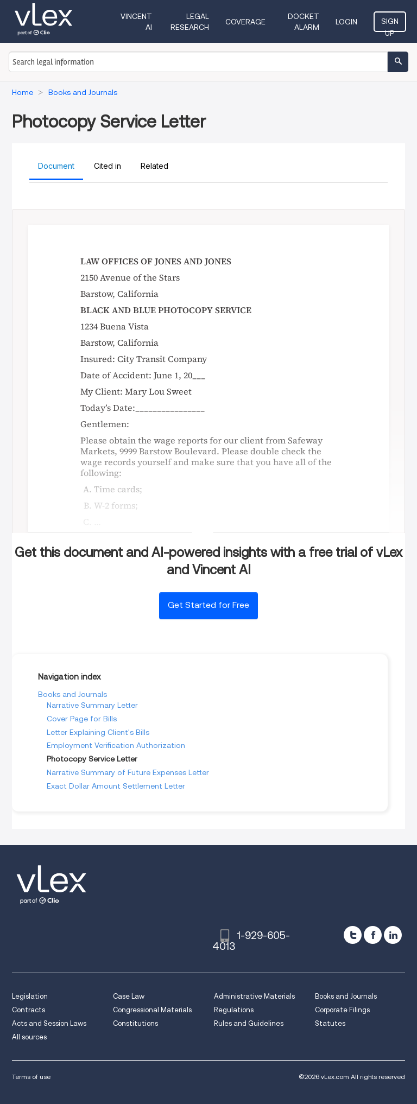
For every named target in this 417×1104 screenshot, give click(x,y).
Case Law (128, 996)
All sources (29, 1037)
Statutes (330, 1023)
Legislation (30, 996)
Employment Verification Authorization (116, 745)
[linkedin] (393, 935)
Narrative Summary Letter (92, 705)
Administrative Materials (254, 996)
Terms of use (31, 1076)
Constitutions (135, 1023)
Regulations (234, 1010)
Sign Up (390, 24)
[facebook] (373, 935)
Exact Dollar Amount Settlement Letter (116, 786)
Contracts (28, 1010)
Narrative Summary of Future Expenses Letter (128, 772)
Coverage (245, 21)
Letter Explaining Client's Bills (98, 732)
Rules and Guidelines (248, 1023)
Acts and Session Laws (49, 1023)
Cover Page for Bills (82, 718)
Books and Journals (72, 694)
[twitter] (353, 935)
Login (346, 21)
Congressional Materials (152, 1010)
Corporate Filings (342, 1010)
